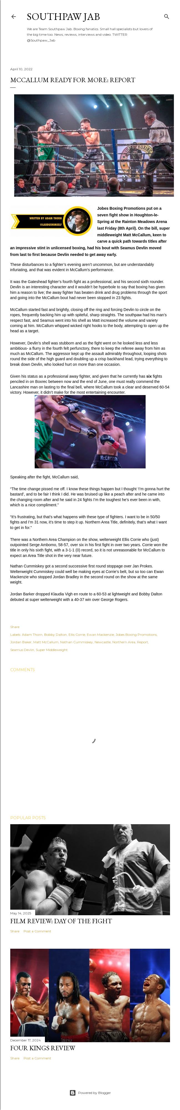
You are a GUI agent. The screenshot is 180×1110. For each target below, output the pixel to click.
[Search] (166, 15)
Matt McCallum (46, 642)
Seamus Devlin (22, 650)
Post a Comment (37, 931)
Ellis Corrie (77, 634)
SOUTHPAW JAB (63, 16)
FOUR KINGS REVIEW (42, 1048)
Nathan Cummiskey (76, 642)
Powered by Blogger (90, 1093)
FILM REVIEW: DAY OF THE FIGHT (61, 921)
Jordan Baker (21, 642)
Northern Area (123, 642)
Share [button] (14, 627)
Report (142, 642)
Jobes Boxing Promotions (136, 634)
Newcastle (103, 642)
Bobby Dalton (55, 634)
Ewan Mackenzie (100, 634)
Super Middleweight (52, 650)
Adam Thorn (32, 634)
